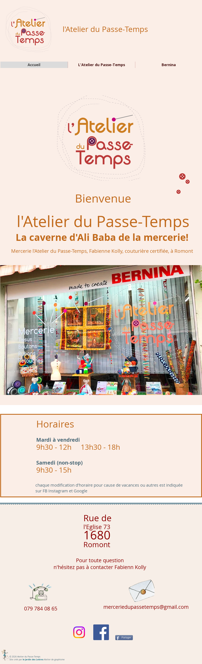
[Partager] (124, 637)
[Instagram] (79, 632)
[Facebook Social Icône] (101, 632)
